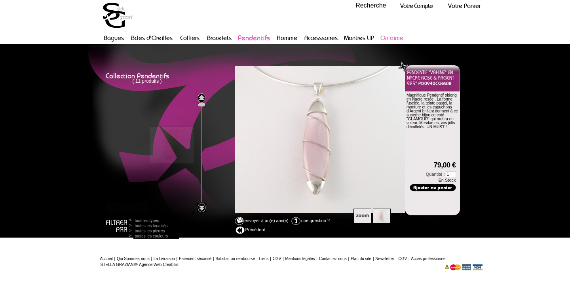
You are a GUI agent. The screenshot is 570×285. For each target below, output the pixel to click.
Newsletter (384, 258)
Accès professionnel (428, 258)
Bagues (114, 38)
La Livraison (164, 258)
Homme (287, 38)
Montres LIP (359, 38)
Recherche (370, 5)
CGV (277, 258)
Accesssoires (321, 38)
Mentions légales (300, 258)
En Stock (447, 180)
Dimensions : (431, 139)
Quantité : (441, 174)
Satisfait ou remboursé (235, 258)
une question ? (310, 220)
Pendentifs (254, 38)
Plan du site (361, 258)
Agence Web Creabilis (158, 264)
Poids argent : (423, 133)
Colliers (190, 38)
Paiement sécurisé (195, 258)
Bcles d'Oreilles (152, 38)
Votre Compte (416, 6)
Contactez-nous (333, 258)
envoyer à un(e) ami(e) (262, 220)
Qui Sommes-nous (133, 258)
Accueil (106, 258)
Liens (264, 258)
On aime (391, 38)
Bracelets (219, 38)
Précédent (250, 230)
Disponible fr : (422, 144)
